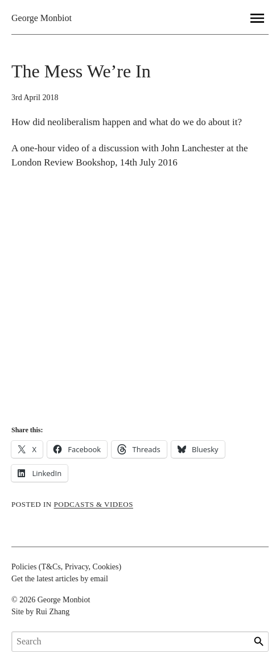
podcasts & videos (93, 504)
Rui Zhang (53, 611)
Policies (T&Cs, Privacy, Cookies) (66, 567)
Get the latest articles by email (59, 578)
